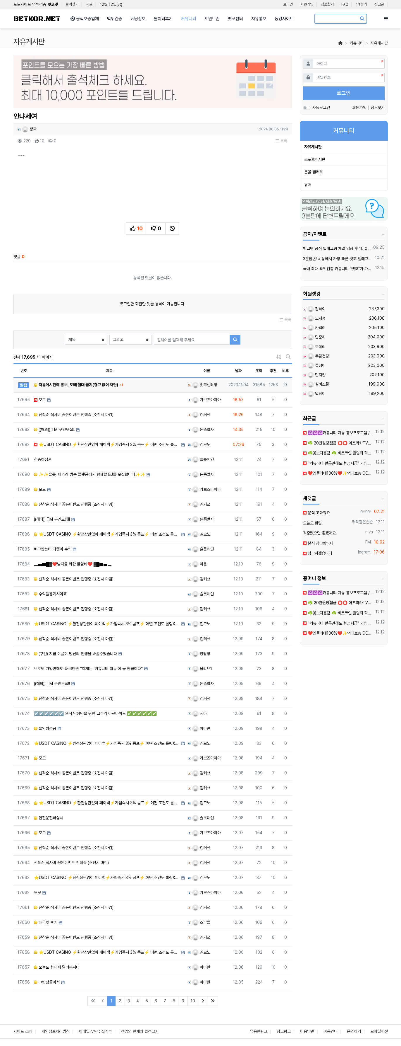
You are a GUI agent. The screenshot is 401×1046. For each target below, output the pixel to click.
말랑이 (316, 393)
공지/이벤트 (315, 234)
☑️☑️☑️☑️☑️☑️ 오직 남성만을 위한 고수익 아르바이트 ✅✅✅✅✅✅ (95, 713)
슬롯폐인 (203, 459)
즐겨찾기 (72, 4)
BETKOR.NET (37, 18)
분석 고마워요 (316, 512)
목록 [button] (281, 141)
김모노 (201, 444)
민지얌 (316, 374)
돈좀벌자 (203, 429)
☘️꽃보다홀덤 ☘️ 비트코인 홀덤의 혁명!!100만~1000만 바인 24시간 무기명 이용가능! (338, 453)
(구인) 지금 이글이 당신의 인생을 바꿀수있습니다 (75, 653)
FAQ (344, 4)
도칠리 (316, 346)
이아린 (201, 728)
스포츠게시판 (314, 159)
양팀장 (201, 653)
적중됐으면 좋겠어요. (320, 533)
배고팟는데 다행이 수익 (52, 549)
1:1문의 (361, 4)
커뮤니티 (357, 43)
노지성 (316, 318)
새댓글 (309, 498)
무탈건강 (318, 356)
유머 (307, 184)
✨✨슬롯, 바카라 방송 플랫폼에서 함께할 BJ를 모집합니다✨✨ (89, 474)
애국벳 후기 (45, 922)
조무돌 (201, 922)
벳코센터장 (204, 384)
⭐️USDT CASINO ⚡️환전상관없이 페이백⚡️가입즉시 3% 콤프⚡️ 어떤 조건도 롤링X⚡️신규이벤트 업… (107, 444)
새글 (89, 4)
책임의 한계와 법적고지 (140, 1031)
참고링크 (284, 1031)
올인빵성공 (45, 728)
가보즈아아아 (206, 399)
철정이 (316, 365)
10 (193, 1001)
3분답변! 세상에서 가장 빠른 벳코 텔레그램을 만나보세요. (338, 258)
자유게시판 (379, 43)
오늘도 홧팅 (312, 523)
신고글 (379, 4)
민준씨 (316, 337)
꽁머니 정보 (314, 578)
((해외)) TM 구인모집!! (54, 429)
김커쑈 (201, 414)
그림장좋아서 (47, 982)
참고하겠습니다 (317, 553)
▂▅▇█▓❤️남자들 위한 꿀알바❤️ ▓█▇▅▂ (73, 564)
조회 (259, 371)
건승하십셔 (42, 459)
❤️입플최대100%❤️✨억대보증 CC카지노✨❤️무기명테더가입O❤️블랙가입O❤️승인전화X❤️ (338, 473)
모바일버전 (379, 1031)
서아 (199, 713)
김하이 (316, 308)
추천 (273, 371)
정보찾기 (327, 4)
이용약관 (307, 1031)
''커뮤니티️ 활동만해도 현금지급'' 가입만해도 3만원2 (338, 463)
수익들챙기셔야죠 (50, 594)
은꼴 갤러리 (313, 172)
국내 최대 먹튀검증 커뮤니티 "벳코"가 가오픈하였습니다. (338, 268)
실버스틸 (318, 384)
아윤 (199, 564)
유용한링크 (258, 1031)
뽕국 (29, 129)
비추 (285, 371)
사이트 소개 (22, 1031)
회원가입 (306, 4)
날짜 (238, 371)
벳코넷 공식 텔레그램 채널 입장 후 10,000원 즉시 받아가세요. (337, 248)
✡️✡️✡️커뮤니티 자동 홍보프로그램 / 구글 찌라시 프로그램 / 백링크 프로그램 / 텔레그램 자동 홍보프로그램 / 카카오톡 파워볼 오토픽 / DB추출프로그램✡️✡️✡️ (338, 432)
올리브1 (202, 668)
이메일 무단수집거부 (95, 1031)
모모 (40, 399)
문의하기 (354, 1031)
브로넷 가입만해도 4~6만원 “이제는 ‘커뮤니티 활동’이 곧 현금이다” (88, 668)
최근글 (309, 418)
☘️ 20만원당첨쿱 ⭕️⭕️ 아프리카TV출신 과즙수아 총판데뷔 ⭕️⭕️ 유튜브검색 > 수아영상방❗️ (338, 443)
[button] (34, 83)
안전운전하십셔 (48, 817)
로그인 (288, 4)
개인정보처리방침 (56, 1031)
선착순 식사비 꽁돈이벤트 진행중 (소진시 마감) (73, 414)
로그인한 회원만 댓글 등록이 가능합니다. (152, 303)
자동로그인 (321, 107)
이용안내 (330, 1031)
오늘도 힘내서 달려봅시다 (57, 967)
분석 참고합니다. (319, 543)
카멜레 (316, 327)
